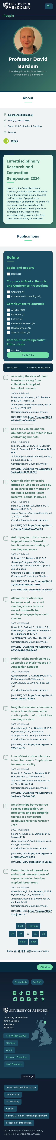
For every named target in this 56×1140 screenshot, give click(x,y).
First (22, 925)
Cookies (10, 1108)
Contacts (10, 1043)
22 (43, 933)
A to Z (9, 1050)
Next (24, 941)
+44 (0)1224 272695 (19, 120)
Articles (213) (18, 310)
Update (44, 967)
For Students (21, 982)
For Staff (37, 982)
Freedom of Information (19, 1122)
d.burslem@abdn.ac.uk (20, 114)
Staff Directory (14, 1064)
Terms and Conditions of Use (21, 1087)
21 (35, 933)
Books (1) (16, 273)
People (8, 16)
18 (12, 933)
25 (19, 951)
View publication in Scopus (37, 589)
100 (29, 951)
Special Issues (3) (20, 332)
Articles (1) (16, 350)
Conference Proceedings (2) (26, 296)
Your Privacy (12, 1094)
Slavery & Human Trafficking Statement (26, 1115)
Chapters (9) (17, 291)
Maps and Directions (16, 1057)
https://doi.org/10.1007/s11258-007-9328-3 (31, 697)
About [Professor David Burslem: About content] (28, 98)
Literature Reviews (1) (23, 323)
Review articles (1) (21, 327)
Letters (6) (16, 318)
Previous (34, 925)
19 (20, 933)
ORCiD (14, 140)
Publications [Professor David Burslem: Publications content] (28, 236)
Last (34, 941)
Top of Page (28, 1076)
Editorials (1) (17, 314)
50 (23, 951)
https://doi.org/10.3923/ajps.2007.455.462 (31, 855)
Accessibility (12, 1101)
